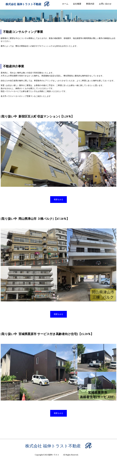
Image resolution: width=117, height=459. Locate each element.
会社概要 (77, 4)
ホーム (65, 4)
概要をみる (58, 199)
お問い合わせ (105, 4)
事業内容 (90, 4)
